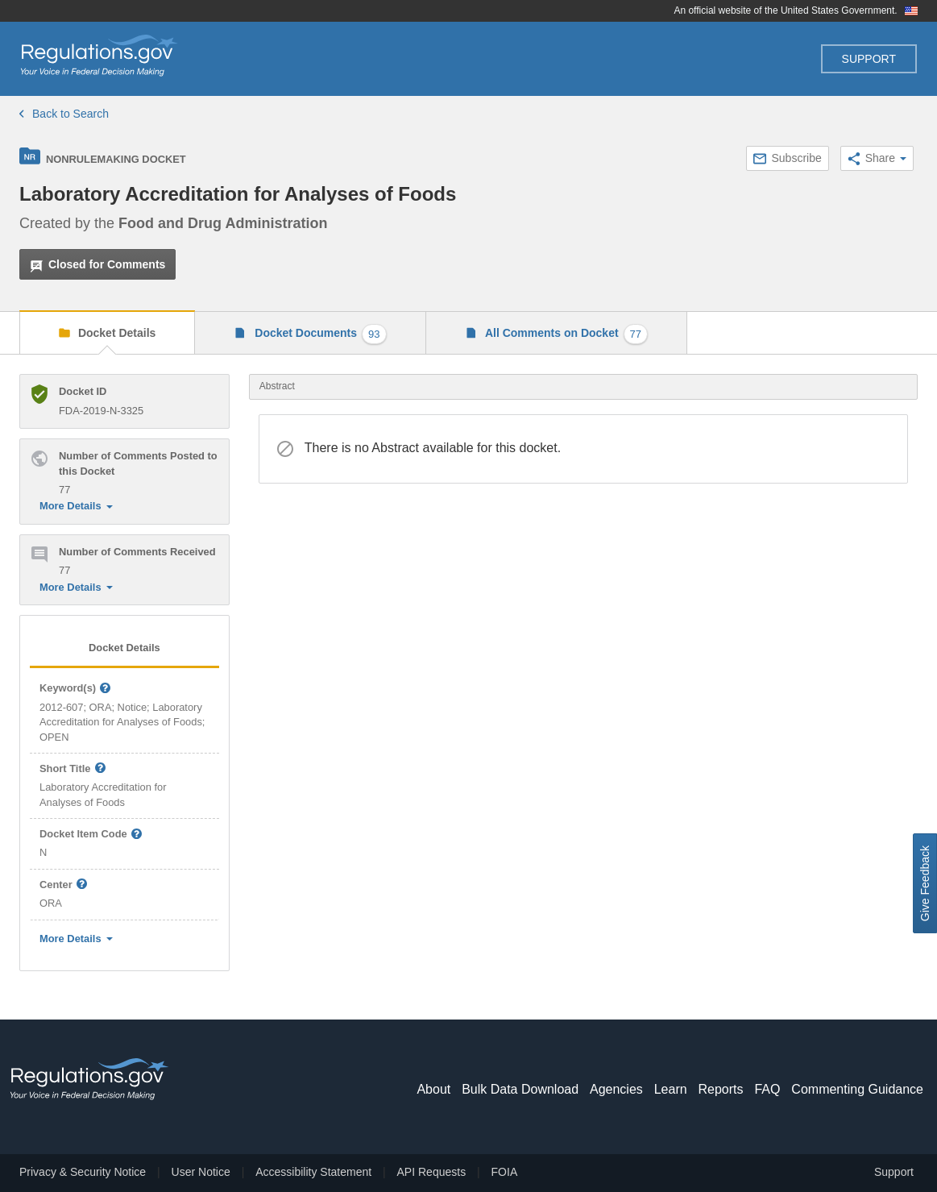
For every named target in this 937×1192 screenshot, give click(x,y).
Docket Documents (318, 334)
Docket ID (82, 391)
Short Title (72, 769)
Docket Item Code (91, 834)
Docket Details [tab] (124, 648)
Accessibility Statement (313, 1171)
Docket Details (115, 332)
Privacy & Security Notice (82, 1171)
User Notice (201, 1171)
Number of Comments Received (137, 552)
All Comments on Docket (566, 334)
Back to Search (64, 113)
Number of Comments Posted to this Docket (138, 463)
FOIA (504, 1171)
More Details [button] (76, 506)
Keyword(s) (75, 689)
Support (869, 58)
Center (63, 885)
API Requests (431, 1171)
